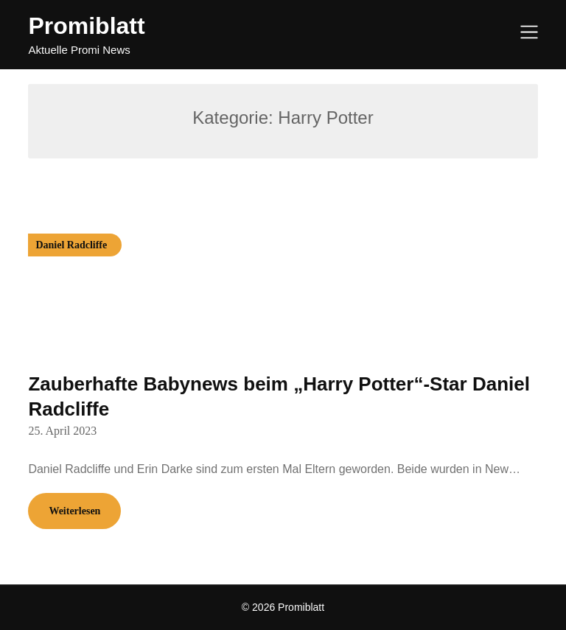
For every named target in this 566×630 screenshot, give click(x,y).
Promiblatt (86, 26)
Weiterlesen (74, 511)
